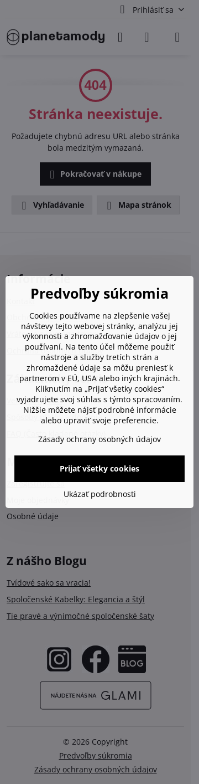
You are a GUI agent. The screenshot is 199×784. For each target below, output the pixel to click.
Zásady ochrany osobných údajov (99, 439)
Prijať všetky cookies (99, 468)
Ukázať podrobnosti (100, 494)
